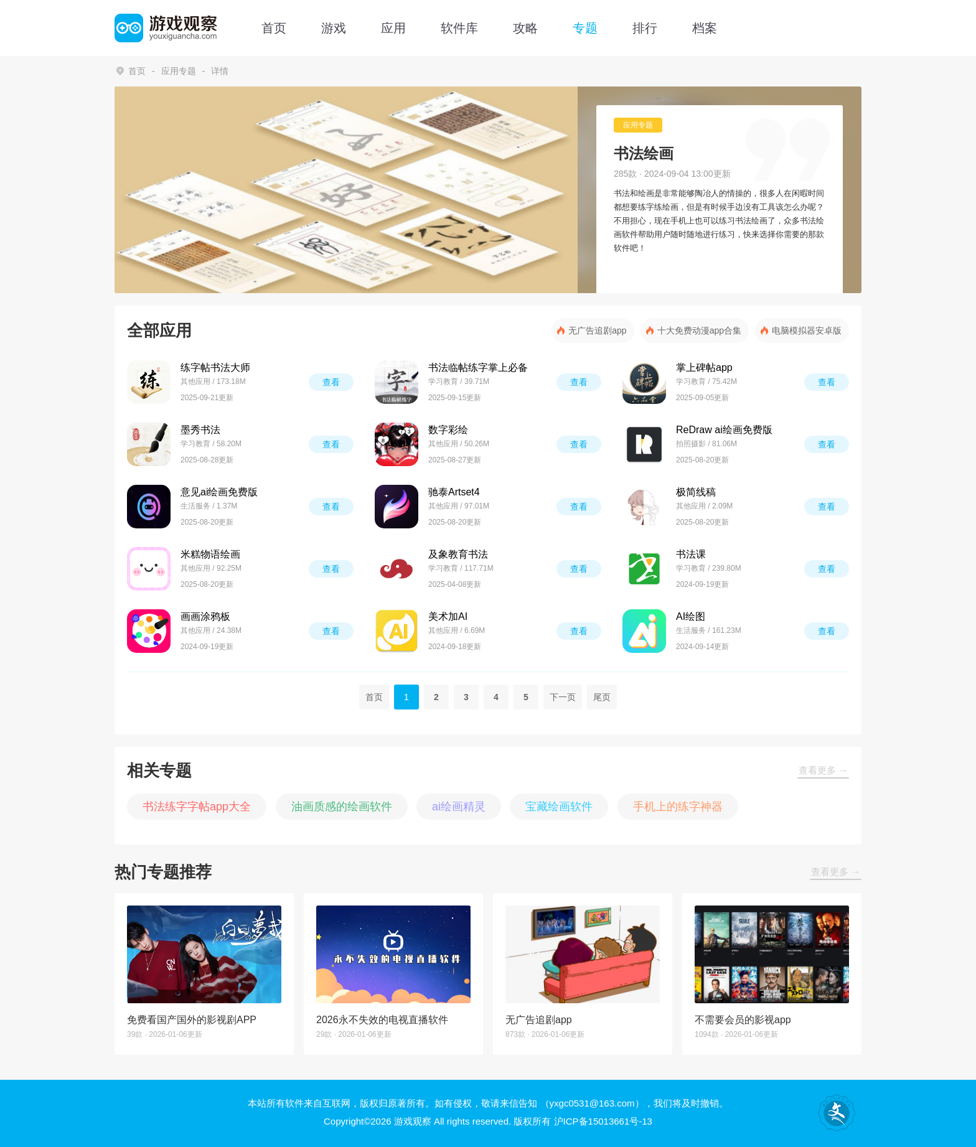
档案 (704, 28)
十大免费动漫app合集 (699, 330)
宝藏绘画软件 (559, 806)
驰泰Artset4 (454, 492)
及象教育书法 (458, 554)
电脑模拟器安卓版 (807, 330)
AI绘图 (690, 616)
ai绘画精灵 (459, 806)
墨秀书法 (200, 429)
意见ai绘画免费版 (219, 492)
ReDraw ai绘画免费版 (724, 429)
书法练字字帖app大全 (197, 806)
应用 (393, 28)
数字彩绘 (448, 429)
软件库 (459, 28)
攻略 (525, 28)
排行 (644, 28)
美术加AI (447, 616)
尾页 (602, 697)
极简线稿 (696, 492)
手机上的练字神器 (678, 806)
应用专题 (178, 71)
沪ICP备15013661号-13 (603, 1121)
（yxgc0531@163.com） (592, 1103)
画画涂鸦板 (205, 616)
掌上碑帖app (704, 367)
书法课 (691, 554)
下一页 (563, 697)
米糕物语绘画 (210, 554)
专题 (585, 28)
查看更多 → (823, 770)
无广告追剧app (597, 330)
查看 (331, 382)
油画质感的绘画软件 (341, 806)
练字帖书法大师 (215, 367)
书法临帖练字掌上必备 (478, 367)
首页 (273, 28)
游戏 (333, 28)
